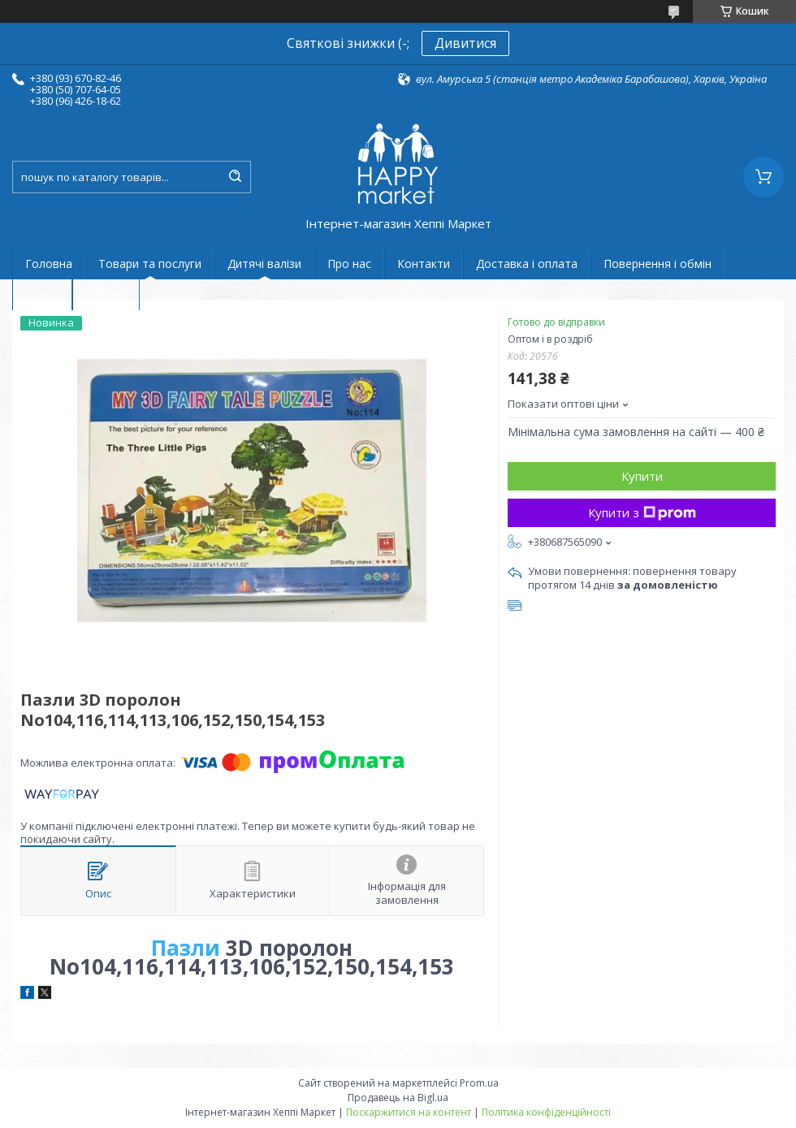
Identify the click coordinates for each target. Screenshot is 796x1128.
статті (42, 294)
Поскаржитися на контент (408, 1112)
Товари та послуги (149, 263)
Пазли (185, 947)
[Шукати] (234, 177)
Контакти (423, 263)
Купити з (642, 512)
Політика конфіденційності (546, 1112)
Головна (48, 263)
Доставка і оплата (527, 263)
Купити (642, 476)
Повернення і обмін (657, 263)
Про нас (349, 263)
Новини (106, 294)
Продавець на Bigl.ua (398, 1097)
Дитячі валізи (264, 263)
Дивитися (465, 43)
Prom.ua (479, 1083)
